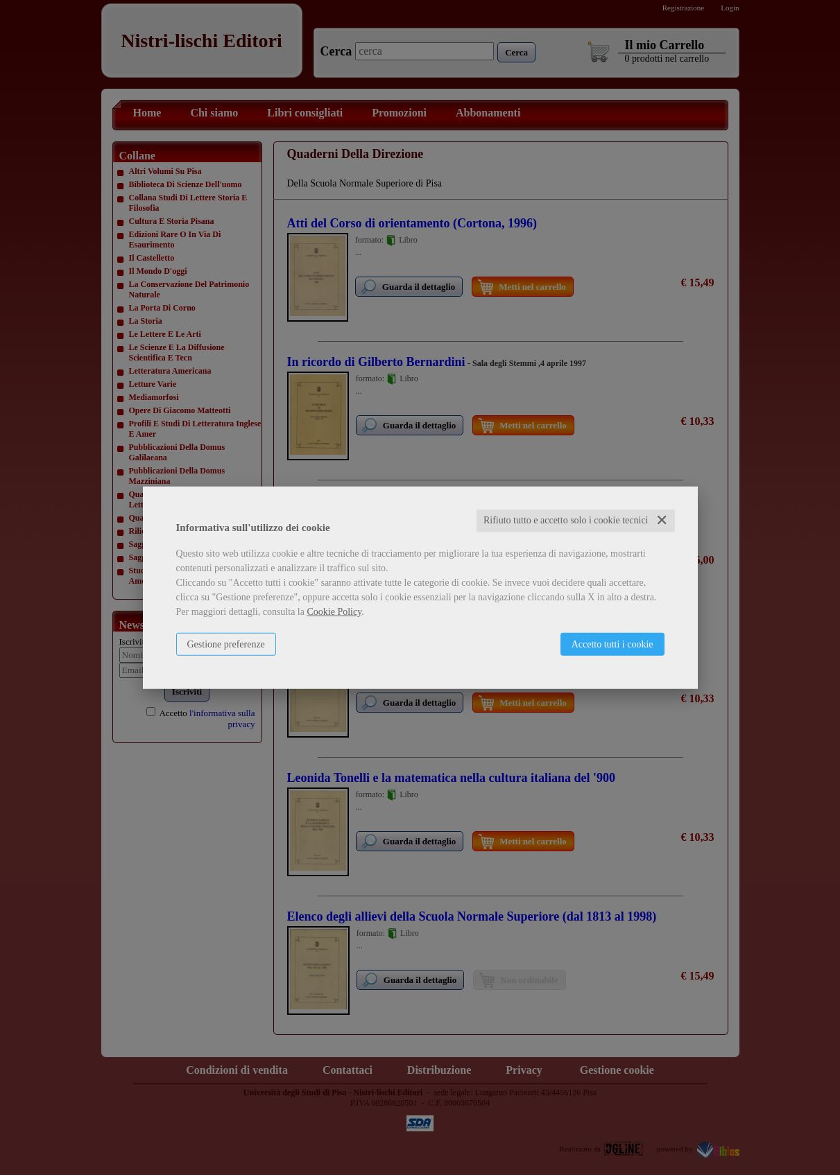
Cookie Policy (334, 612)
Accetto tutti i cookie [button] (612, 644)
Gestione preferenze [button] (226, 644)
